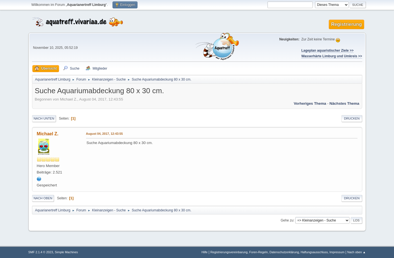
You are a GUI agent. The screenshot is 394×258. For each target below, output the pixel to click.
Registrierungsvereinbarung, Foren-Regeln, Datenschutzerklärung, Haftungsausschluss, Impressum (277, 252)
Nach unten (44, 118)
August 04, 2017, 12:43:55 (104, 133)
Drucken (351, 118)
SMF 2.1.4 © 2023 (40, 252)
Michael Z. (47, 133)
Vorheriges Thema (310, 103)
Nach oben (43, 198)
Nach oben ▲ (356, 252)
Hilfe (205, 252)
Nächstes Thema (344, 103)
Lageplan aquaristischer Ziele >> (327, 50)
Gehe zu (287, 220)
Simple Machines (66, 252)
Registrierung (346, 24)
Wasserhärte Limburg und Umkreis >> (331, 56)
